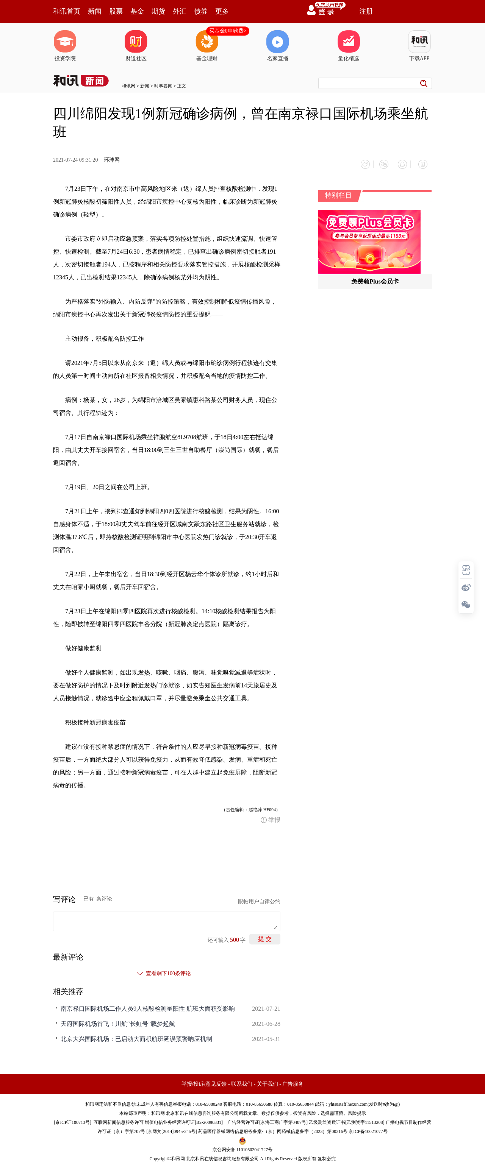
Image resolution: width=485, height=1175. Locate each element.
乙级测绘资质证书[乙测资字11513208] (347, 1119)
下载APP (419, 45)
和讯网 (128, 86)
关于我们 (267, 1081)
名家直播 (277, 45)
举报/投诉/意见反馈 (204, 1081)
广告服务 (293, 1081)
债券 (201, 11)
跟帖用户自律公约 (259, 898)
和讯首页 (66, 11)
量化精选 (348, 45)
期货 (158, 11)
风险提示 (357, 1110)
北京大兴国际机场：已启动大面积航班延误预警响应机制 (136, 1036)
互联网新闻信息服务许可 (119, 1119)
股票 (116, 11)
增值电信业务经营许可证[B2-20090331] (184, 1119)
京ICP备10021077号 (368, 1128)
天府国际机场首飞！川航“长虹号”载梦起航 (118, 1021)
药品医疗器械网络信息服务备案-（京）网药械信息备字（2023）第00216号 (272, 1128)
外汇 (179, 11)
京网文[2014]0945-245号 (172, 1128)
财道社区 (136, 45)
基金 (137, 11)
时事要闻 (163, 86)
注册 (366, 11)
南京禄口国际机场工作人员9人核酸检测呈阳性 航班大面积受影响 (148, 1005)
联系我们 (241, 1081)
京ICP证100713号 (72, 1119)
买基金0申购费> (228, 31)
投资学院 (65, 45)
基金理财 (207, 45)
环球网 (112, 160)
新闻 (95, 11)
